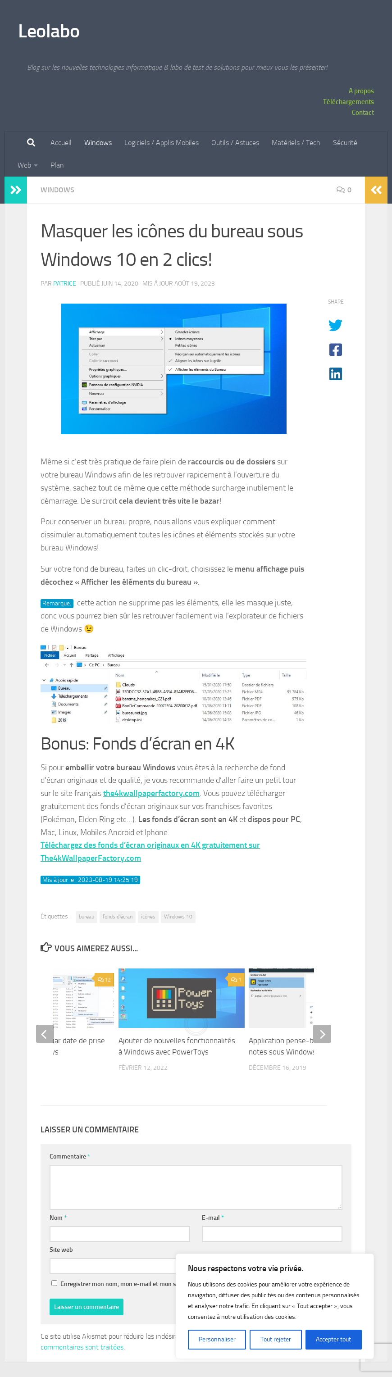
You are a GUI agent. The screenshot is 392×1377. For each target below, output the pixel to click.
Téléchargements (348, 102)
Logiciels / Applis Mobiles (161, 142)
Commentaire (70, 1156)
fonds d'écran (117, 916)
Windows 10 (178, 916)
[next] (322, 1034)
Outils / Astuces (235, 142)
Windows (98, 142)
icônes (148, 916)
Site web (61, 1250)
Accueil (61, 142)
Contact (363, 113)
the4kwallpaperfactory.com (151, 793)
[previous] (45, 1034)
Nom (58, 1218)
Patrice (64, 283)
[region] (275, 1306)
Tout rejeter (275, 1339)
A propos (361, 91)
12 (103, 980)
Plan (57, 165)
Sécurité (345, 142)
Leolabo (49, 31)
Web (24, 165)
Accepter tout (333, 1339)
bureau (86, 916)
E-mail (213, 1218)
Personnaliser (217, 1339)
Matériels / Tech (296, 142)
